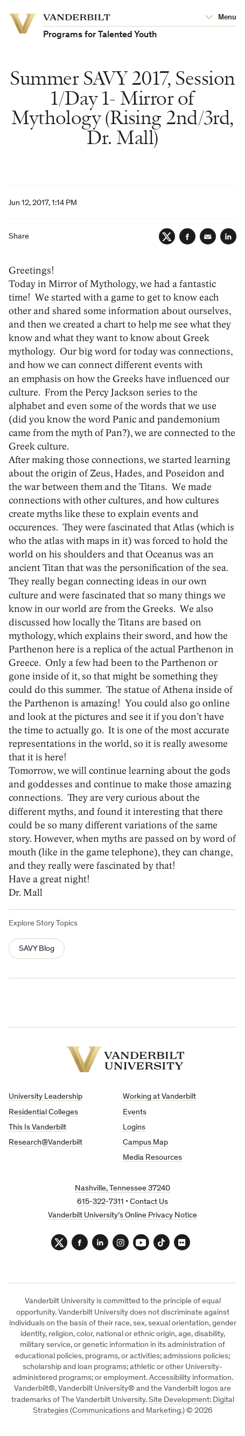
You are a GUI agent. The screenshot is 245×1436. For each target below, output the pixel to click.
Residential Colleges (43, 1112)
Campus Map (145, 1143)
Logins (134, 1128)
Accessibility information (190, 1378)
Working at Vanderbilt (159, 1097)
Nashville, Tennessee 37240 (122, 1189)
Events (134, 1112)
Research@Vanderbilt (45, 1143)
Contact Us (149, 1202)
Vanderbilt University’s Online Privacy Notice (122, 1216)
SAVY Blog (36, 949)
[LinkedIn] (228, 236)
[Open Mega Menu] (220, 18)
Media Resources (152, 1158)
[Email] (208, 236)
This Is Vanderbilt (37, 1128)
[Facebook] (187, 236)
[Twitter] (167, 236)
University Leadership (45, 1097)
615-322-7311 (100, 1202)
